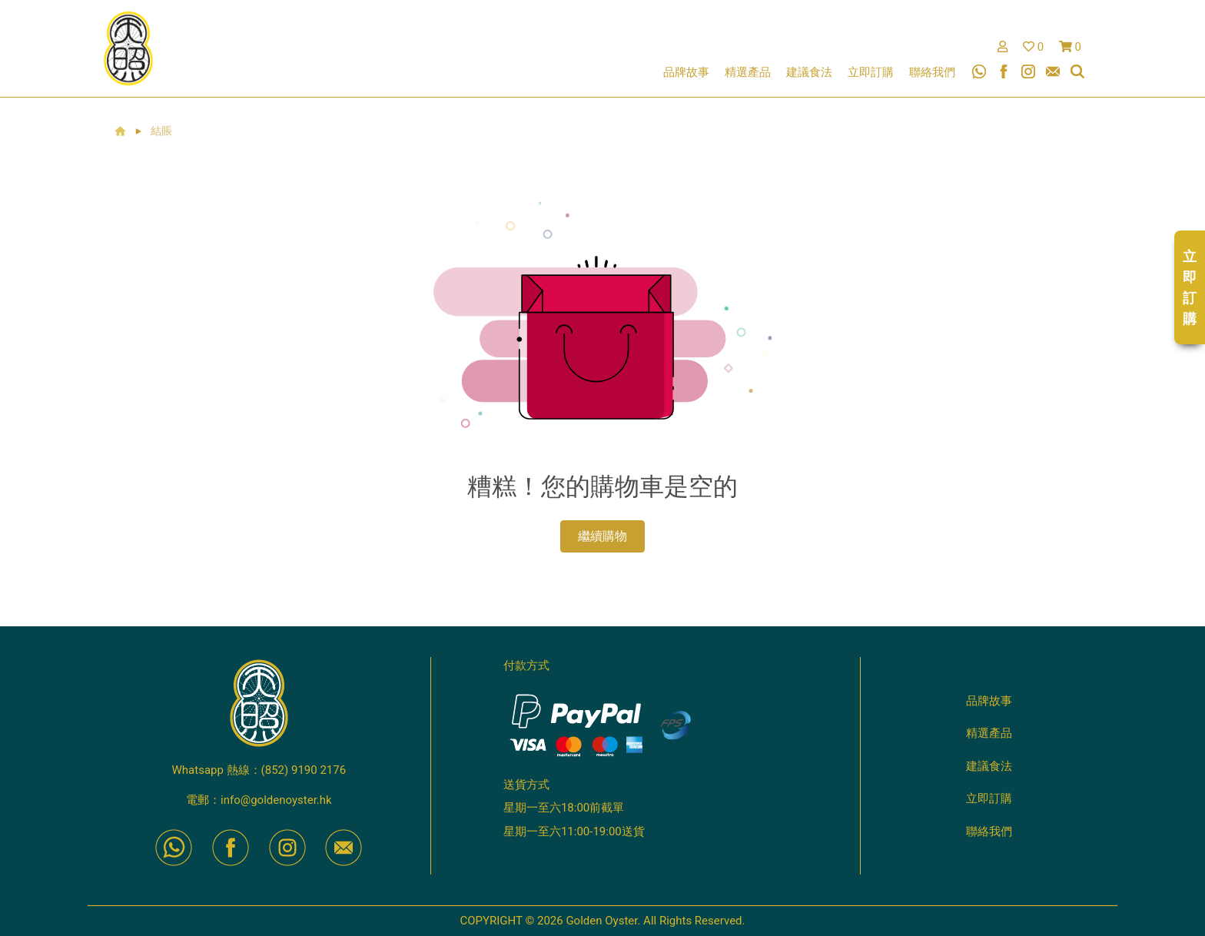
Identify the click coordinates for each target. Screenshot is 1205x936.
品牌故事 (686, 72)
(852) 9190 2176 (304, 770)
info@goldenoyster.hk (276, 800)
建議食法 (809, 72)
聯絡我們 (932, 72)
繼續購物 (602, 536)
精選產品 (748, 72)
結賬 (161, 131)
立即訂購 (871, 72)
